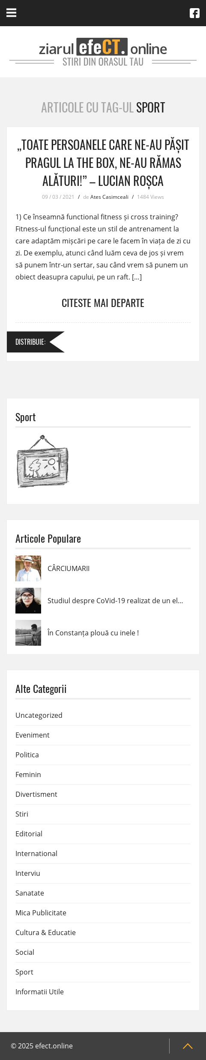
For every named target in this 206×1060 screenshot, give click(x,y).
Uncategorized (39, 715)
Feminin (28, 774)
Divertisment (36, 794)
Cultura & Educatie (45, 932)
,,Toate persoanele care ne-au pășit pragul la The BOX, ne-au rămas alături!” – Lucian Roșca (103, 162)
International (36, 853)
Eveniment (32, 735)
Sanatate (29, 893)
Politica (27, 754)
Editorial (28, 833)
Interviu (27, 873)
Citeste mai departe (103, 302)
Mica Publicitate (40, 912)
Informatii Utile (39, 991)
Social (24, 952)
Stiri (21, 814)
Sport (24, 972)
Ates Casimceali (109, 196)
